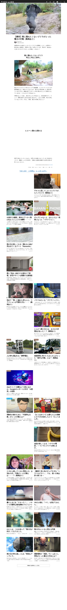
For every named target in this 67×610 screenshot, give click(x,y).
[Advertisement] (33, 591)
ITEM (8, 228)
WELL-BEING (9, 399)
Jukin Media (51, 165)
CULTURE (36, 175)
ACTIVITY (8, 487)
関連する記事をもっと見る (33, 566)
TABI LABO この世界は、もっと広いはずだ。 (33, 172)
